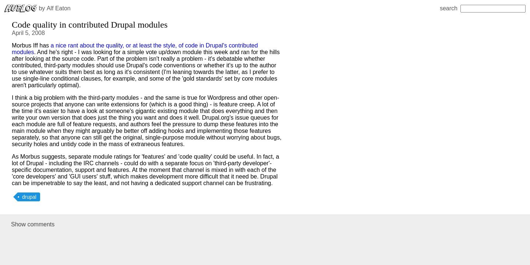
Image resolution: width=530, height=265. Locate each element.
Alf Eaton (59, 8)
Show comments (32, 224)
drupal (29, 197)
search (483, 8)
